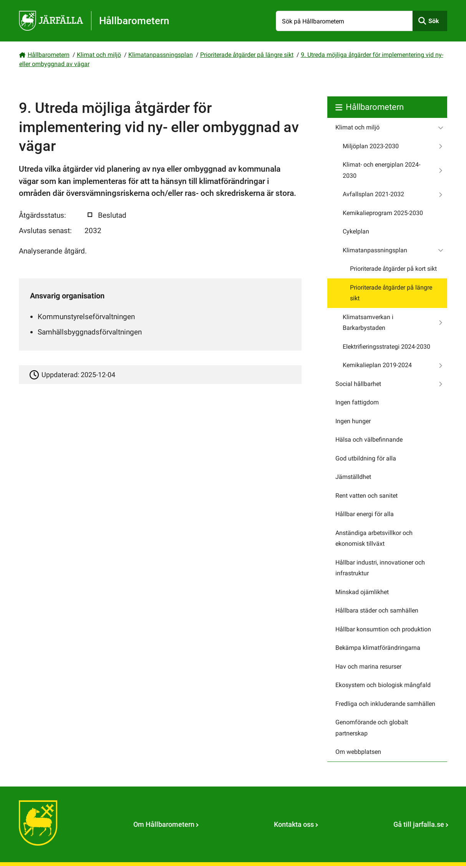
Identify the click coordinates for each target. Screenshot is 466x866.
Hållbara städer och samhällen (376, 610)
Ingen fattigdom (357, 402)
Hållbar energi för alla (364, 514)
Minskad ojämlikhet (362, 592)
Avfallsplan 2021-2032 (373, 194)
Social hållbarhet (358, 383)
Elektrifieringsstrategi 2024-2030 (386, 346)
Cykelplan (356, 231)
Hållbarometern (49, 54)
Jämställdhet (353, 476)
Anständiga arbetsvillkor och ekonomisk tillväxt (374, 538)
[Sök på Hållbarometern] (344, 21)
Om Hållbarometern (163, 824)
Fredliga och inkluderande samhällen (385, 703)
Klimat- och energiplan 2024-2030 (381, 170)
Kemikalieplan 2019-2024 (377, 365)
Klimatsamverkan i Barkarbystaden (368, 322)
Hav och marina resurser (368, 666)
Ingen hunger (353, 421)
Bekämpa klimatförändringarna (377, 647)
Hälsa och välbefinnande (369, 439)
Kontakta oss (294, 824)
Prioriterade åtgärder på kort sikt (393, 268)
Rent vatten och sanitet (366, 495)
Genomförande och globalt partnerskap (371, 728)
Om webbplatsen (358, 751)
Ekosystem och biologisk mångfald (383, 685)
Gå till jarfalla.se (418, 824)
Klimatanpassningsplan (160, 54)
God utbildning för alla (365, 458)
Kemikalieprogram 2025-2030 (383, 213)
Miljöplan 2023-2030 (371, 146)
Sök (433, 21)
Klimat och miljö (99, 54)
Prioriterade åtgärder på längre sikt (247, 54)
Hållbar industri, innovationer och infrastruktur (380, 568)
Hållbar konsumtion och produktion (383, 629)
